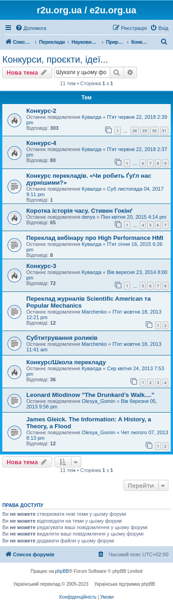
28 (134, 131)
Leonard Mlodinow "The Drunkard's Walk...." (90, 394)
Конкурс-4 (41, 143)
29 (144, 131)
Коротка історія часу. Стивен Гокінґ (79, 210)
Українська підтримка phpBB (124, 584)
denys (88, 217)
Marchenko (94, 312)
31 (164, 131)
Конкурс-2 (41, 110)
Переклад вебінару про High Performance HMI (94, 237)
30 (154, 131)
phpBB (62, 571)
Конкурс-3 (41, 265)
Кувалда (91, 117)
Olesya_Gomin (98, 401)
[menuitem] (30, 28)
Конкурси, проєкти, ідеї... (55, 59)
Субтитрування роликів (61, 337)
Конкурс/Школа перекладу (66, 362)
